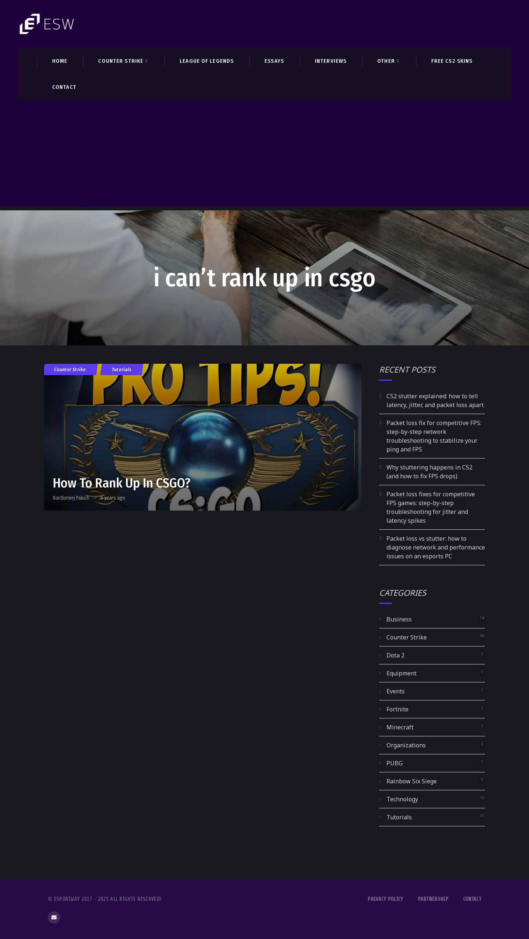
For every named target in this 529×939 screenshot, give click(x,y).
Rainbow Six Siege (411, 781)
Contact (472, 899)
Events (395, 691)
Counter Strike (70, 369)
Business (399, 619)
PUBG (394, 763)
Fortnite (397, 709)
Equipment (401, 673)
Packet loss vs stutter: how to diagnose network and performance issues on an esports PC (435, 547)
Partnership (433, 899)
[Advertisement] (264, 155)
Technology (402, 799)
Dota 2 (395, 655)
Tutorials (122, 369)
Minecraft (400, 727)
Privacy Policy (385, 899)
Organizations (406, 745)
